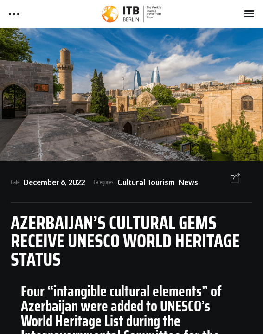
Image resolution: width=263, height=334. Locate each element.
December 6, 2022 (54, 182)
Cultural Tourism (146, 182)
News (188, 182)
